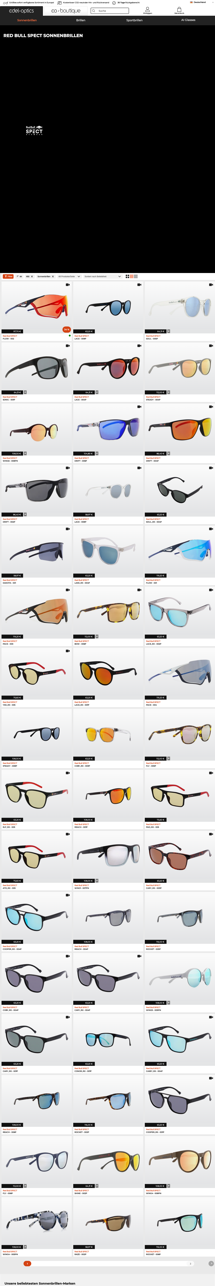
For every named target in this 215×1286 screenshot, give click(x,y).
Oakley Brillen (11, 1115)
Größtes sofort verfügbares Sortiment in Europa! (31, 2)
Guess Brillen (115, 1112)
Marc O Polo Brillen (14, 1119)
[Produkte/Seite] (69, 69)
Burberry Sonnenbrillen (122, 1089)
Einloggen (147, 13)
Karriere (8, 1209)
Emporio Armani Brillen (16, 1126)
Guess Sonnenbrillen (120, 1093)
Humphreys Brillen (14, 1123)
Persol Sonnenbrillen (15, 1089)
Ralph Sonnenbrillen (120, 1096)
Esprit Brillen (115, 1119)
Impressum (31, 1271)
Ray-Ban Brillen (12, 1112)
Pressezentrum (12, 1205)
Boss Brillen (114, 1123)
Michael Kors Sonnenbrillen (124, 1082)
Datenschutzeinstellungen (18, 1213)
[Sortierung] (103, 69)
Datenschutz (16, 1271)
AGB (6, 1271)
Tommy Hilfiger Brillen (119, 1126)
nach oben (204, 1271)
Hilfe (144, 1200)
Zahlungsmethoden (83, 1205)
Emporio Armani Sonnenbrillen (20, 1096)
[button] (21, 11)
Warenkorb (179, 13)
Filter (8, 69)
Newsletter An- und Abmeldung (158, 1209)
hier (96, 1163)
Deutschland (200, 2)
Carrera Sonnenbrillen (15, 1093)
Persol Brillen (115, 1115)
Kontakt (8, 1216)
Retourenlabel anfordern (85, 1213)
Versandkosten (80, 1209)
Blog (144, 1213)
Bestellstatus (148, 1216)
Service (77, 1200)
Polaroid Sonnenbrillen (121, 1085)
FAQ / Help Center (151, 1205)
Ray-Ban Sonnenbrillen (16, 1082)
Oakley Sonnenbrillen (15, 1085)
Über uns (9, 1200)
